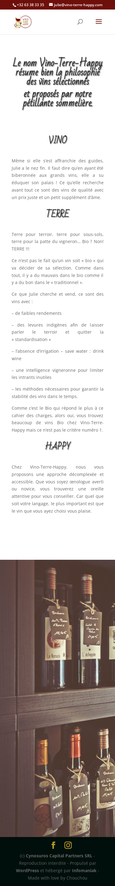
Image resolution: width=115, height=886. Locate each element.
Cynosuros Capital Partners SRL (59, 856)
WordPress (27, 870)
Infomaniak (84, 870)
